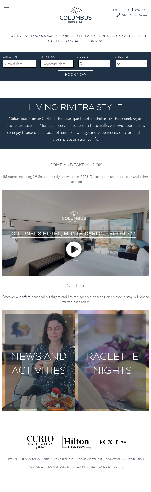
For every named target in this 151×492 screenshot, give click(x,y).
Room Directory (58, 466)
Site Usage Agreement (58, 459)
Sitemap (12, 459)
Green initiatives (84, 466)
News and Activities (39, 363)
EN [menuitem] (115, 10)
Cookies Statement (89, 459)
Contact (119, 466)
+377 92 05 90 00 (134, 14)
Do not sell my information (125, 459)
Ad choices (36, 466)
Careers (104, 466)
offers (26, 296)
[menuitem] (107, 9)
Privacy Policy (30, 459)
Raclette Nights (112, 363)
